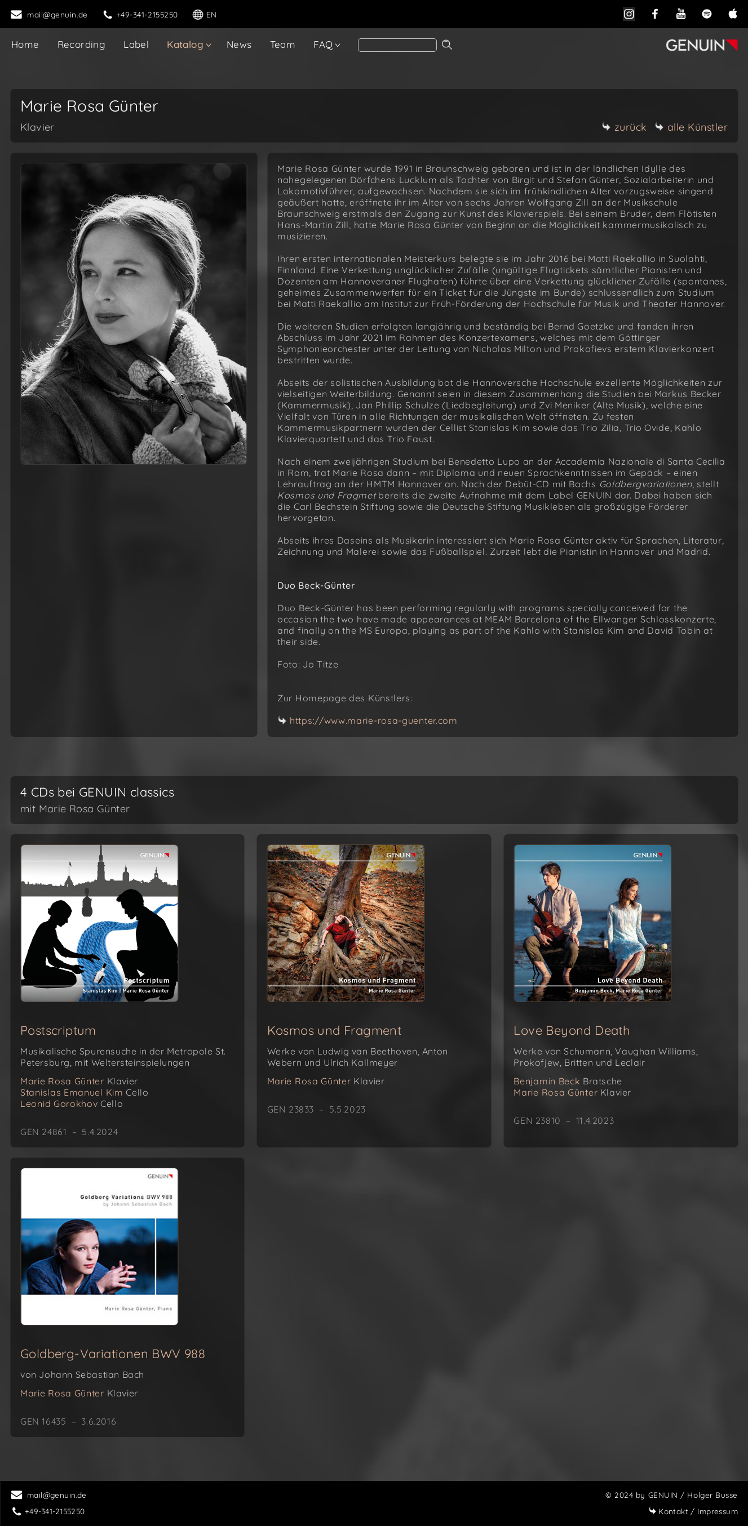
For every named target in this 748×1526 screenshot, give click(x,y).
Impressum (693, 1511)
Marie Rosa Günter (79, 1081)
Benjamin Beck (568, 1081)
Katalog (185, 44)
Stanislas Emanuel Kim (84, 1092)
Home (25, 44)
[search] (397, 45)
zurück (624, 127)
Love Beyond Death (572, 1030)
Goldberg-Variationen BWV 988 (112, 1354)
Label (136, 44)
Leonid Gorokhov (71, 1103)
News (239, 44)
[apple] (732, 12)
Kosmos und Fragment (334, 1030)
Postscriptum (58, 1030)
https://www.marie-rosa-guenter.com (374, 720)
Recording (81, 44)
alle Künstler (691, 127)
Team (283, 44)
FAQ (323, 44)
